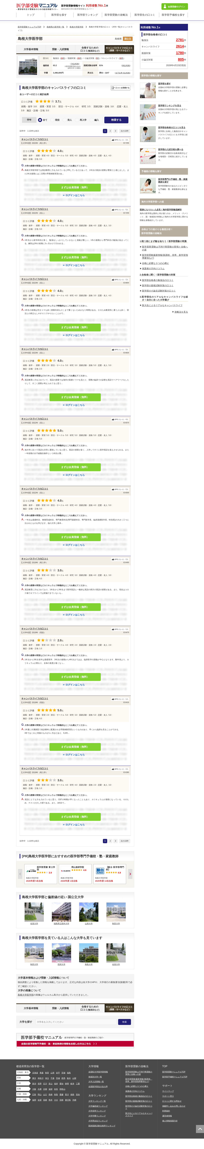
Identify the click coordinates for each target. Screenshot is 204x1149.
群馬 (63, 1078)
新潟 (34, 1084)
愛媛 (61, 1094)
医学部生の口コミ (145, 14)
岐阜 (72, 1084)
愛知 (61, 1084)
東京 (34, 1078)
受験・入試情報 (60, 49)
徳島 (72, 1094)
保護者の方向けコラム (153, 268)
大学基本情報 (31, 49)
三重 (78, 1084)
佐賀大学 (34, 923)
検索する (116, 119)
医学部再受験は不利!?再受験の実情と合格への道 (138, 1073)
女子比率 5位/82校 (122, 73)
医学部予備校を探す (173, 14)
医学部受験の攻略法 (116, 14)
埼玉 (47, 1078)
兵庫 (40, 1089)
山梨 (74, 1078)
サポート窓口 (168, 1096)
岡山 (40, 1094)
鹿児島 (68, 1100)
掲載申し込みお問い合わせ (173, 1106)
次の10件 (125, 131)
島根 (50, 1094)
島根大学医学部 (26, 995)
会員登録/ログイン (176, 6)
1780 (180, 53)
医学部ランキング (87, 14)
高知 (78, 1094)
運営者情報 (167, 1116)
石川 (45, 1084)
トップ (31, 14)
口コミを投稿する (122, 88)
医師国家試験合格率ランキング (101, 1126)
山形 (52, 1073)
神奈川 (40, 1078)
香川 (67, 1094)
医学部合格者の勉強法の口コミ (158, 280)
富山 (50, 1084)
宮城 (63, 1073)
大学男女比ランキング (98, 1121)
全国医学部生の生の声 (98, 1086)
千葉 (52, 1078)
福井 (56, 1084)
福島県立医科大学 (61, 923)
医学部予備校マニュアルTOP (174, 1077)
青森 (41, 1073)
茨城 (58, 1078)
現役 (57, 120)
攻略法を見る (181, 312)
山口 (45, 1094)
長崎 (45, 1100)
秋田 (47, 1073)
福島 (69, 1073)
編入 (96, 120)
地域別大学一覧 (95, 1077)
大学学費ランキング (97, 1116)
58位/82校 (126, 65)
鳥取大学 (89, 964)
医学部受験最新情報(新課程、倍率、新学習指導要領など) (138, 1080)
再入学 (83, 120)
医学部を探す (59, 14)
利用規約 (166, 1111)
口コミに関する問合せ (172, 1101)
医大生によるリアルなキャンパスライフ (162, 305)
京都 (45, 1089)
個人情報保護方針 (170, 1121)
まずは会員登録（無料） (75, 187)
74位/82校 (75, 64)
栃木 (69, 1078)
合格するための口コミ (90, 49)
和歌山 (62, 1089)
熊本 (50, 1100)
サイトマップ (168, 1091)
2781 (180, 40)
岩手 (58, 1073)
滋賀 (50, 1089)
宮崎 (61, 1100)
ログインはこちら (75, 195)
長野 (40, 1084)
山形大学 (89, 923)
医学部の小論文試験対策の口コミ (159, 290)
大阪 (34, 1089)
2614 (180, 46)
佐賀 (40, 1100)
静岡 (67, 1084)
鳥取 (56, 1094)
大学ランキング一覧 (97, 1101)
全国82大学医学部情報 (98, 1072)
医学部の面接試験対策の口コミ (158, 285)
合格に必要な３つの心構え (155, 263)
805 (181, 59)
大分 (56, 1100)
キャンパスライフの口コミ (119, 49)
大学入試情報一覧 (96, 1081)
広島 (34, 1094)
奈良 (56, 1089)
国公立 (127, 38)
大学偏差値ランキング (98, 1106)
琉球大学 (61, 964)
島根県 (118, 38)
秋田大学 (116, 923)
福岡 (34, 1100)
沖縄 (74, 1100)
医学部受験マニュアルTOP (174, 1072)
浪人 (69, 120)
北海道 (35, 1073)
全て (45, 120)
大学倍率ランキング (97, 1111)
